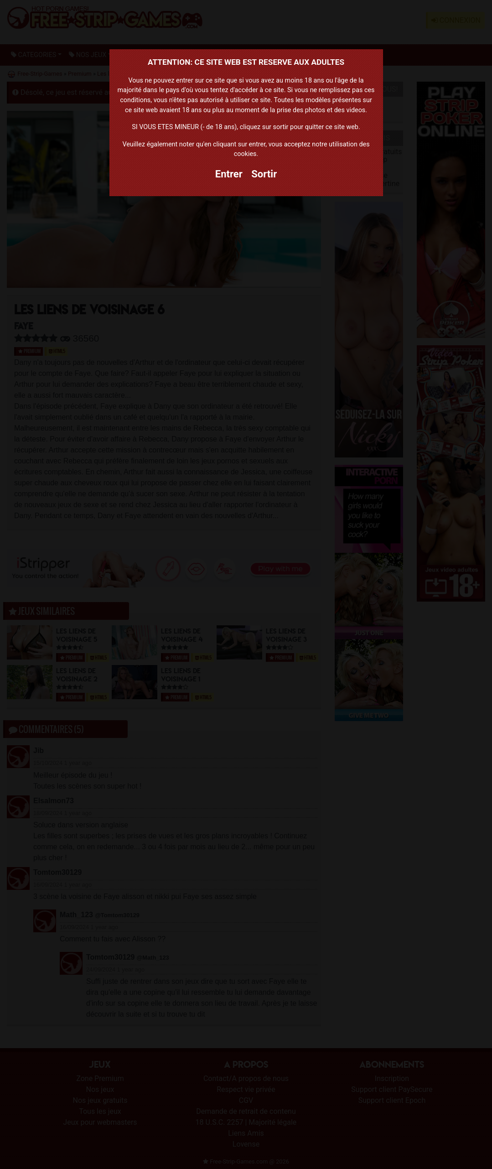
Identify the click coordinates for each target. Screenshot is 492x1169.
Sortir (264, 174)
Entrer (229, 174)
